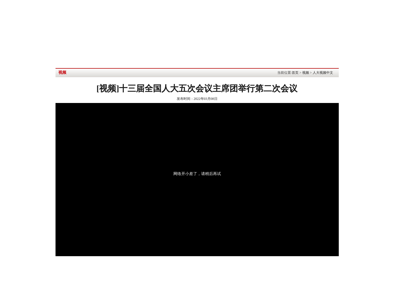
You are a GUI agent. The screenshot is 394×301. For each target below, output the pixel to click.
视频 (305, 73)
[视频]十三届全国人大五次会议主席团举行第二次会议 (197, 88)
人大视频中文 (323, 73)
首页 (295, 73)
